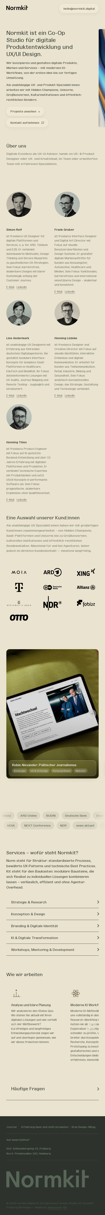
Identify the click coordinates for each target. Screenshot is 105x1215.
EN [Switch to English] (65, 1207)
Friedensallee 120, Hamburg (28, 1153)
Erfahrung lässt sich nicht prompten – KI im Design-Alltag (58, 1126)
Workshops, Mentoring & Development (42, 950)
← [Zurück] (13, 714)
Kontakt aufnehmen (27, 122)
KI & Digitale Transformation (34, 938)
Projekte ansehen (25, 111)
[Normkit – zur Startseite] (17, 8)
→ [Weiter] (92, 714)
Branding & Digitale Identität (34, 926)
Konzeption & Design (28, 914)
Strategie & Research (29, 902)
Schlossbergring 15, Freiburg (28, 1148)
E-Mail (10, 287)
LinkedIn (22, 287)
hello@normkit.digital (79, 8)
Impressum (55, 1207)
